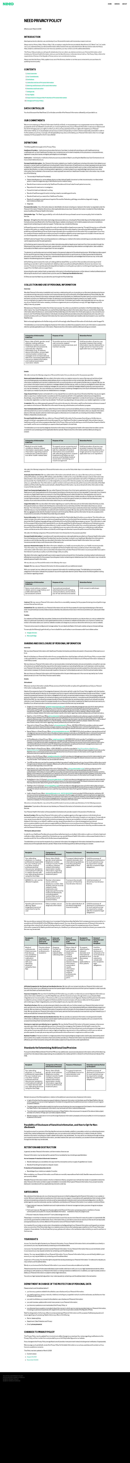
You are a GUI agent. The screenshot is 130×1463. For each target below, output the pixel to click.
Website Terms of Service (11, 1380)
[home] (8, 4)
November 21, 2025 (32, 1360)
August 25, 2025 (32, 1357)
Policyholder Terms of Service (14, 1377)
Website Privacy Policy (11, 1379)
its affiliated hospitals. (33, 881)
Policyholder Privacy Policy (13, 1376)
